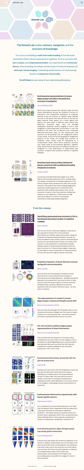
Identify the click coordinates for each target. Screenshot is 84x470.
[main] (45, 46)
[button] (82, 2)
